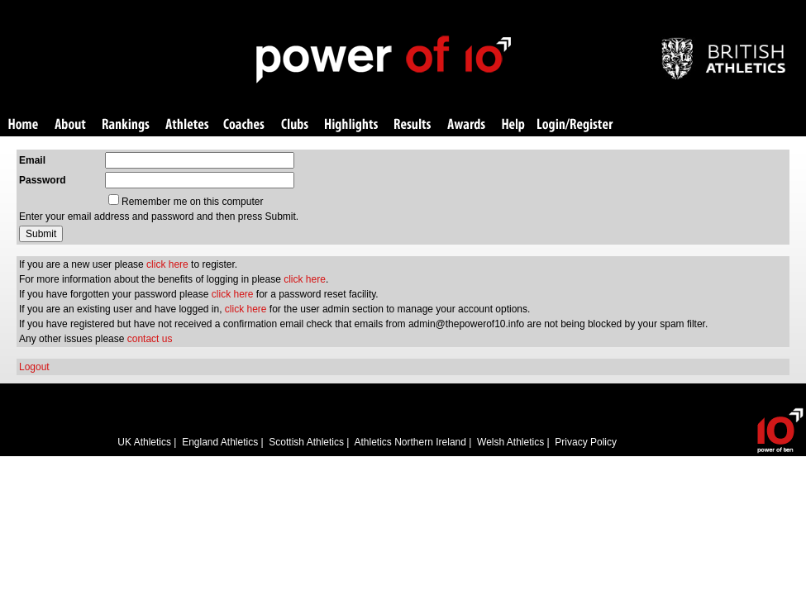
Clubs (294, 125)
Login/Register (575, 125)
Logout (34, 367)
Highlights (351, 125)
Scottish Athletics (306, 442)
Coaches (244, 125)
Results (412, 125)
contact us (150, 339)
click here (167, 264)
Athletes (187, 125)
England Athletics (220, 442)
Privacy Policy (586, 442)
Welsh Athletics (510, 442)
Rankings (126, 125)
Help (513, 125)
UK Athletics (144, 442)
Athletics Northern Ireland (410, 442)
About (70, 125)
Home (23, 125)
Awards (466, 125)
